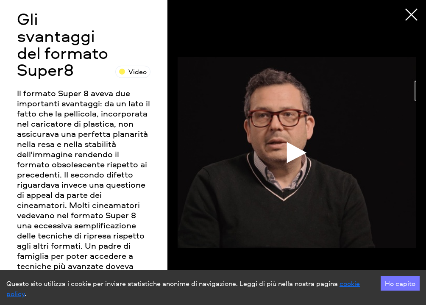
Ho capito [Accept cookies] (400, 283)
